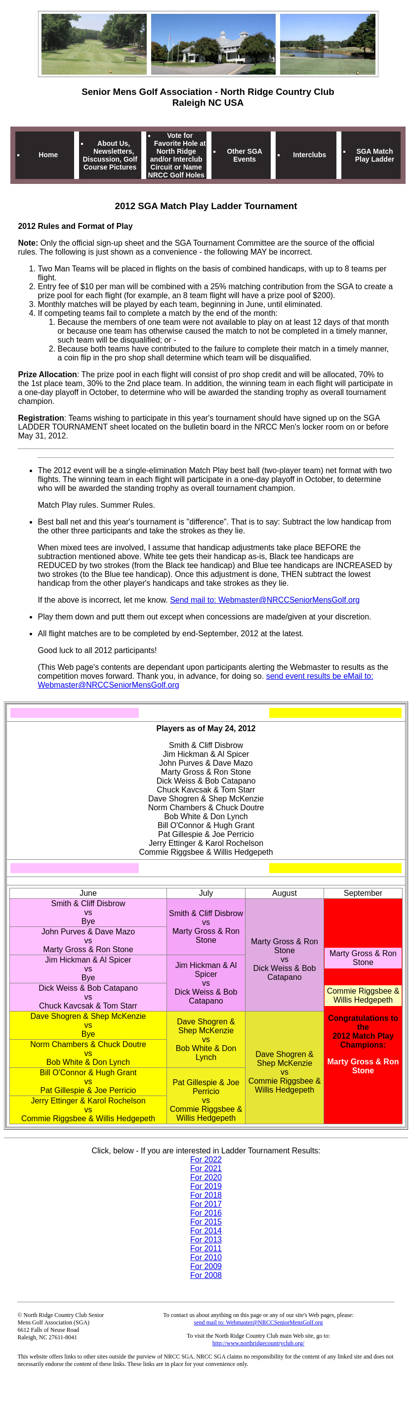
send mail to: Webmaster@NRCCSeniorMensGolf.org (258, 1322)
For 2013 (206, 1239)
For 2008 (206, 1275)
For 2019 (206, 1186)
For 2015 (206, 1222)
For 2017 (206, 1204)
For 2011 (206, 1248)
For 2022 (206, 1159)
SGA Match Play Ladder (374, 155)
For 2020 (206, 1177)
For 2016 (206, 1213)
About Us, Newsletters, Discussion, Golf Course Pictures (109, 155)
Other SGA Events (244, 155)
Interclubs (309, 155)
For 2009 (206, 1266)
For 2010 (206, 1257)
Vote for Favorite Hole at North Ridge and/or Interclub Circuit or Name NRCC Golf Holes (177, 155)
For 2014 (206, 1231)
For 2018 (206, 1195)
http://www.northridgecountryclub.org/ (258, 1343)
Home (48, 155)
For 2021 (206, 1168)
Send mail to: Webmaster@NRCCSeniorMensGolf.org (265, 600)
